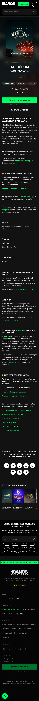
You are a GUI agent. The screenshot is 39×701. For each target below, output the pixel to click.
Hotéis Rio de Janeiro (26, 289)
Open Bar (32, 83)
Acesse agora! (12, 320)
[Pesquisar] (34, 12)
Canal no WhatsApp (27, 197)
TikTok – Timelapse (9, 422)
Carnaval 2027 (9, 83)
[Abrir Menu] (34, 4)
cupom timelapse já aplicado (19, 104)
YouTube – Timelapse (10, 426)
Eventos (15, 63)
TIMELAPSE (12, 362)
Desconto (21, 83)
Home (7, 63)
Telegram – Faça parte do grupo (14, 392)
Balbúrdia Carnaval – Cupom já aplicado (17, 189)
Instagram (5, 210)
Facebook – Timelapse (10, 430)
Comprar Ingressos (19, 100)
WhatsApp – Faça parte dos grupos (15, 396)
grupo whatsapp (19, 110)
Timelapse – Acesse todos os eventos (16, 410)
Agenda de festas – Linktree (12, 414)
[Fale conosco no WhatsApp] (5, 696)
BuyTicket (20, 330)
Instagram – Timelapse (10, 418)
